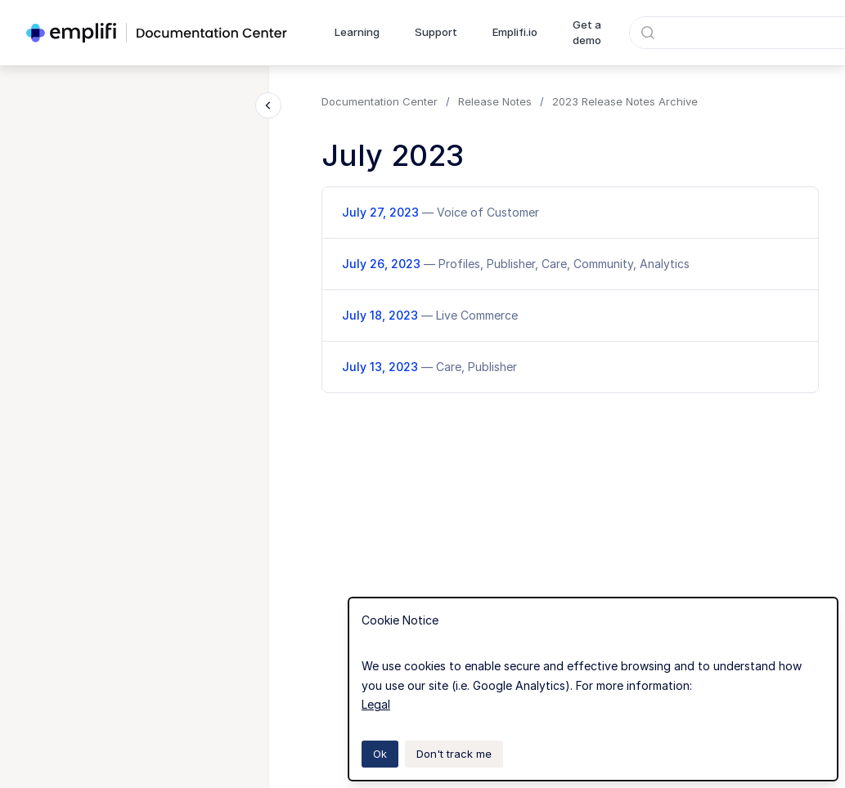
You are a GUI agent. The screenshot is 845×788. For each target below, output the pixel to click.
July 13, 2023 (429, 367)
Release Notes (495, 101)
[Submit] (648, 33)
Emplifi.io (514, 31)
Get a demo (587, 32)
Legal (376, 704)
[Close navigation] (268, 105)
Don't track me (454, 753)
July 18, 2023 (430, 315)
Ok (380, 753)
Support (436, 31)
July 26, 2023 (516, 264)
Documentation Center (379, 101)
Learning (357, 31)
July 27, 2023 (440, 212)
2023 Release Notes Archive (625, 101)
